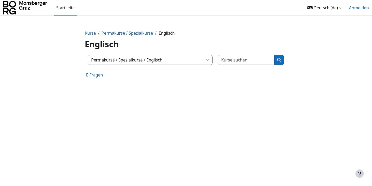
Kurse (90, 33)
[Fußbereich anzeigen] (359, 173)
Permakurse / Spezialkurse (127, 33)
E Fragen (94, 75)
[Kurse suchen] (246, 60)
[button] (324, 8)
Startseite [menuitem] (65, 8)
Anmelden (359, 8)
